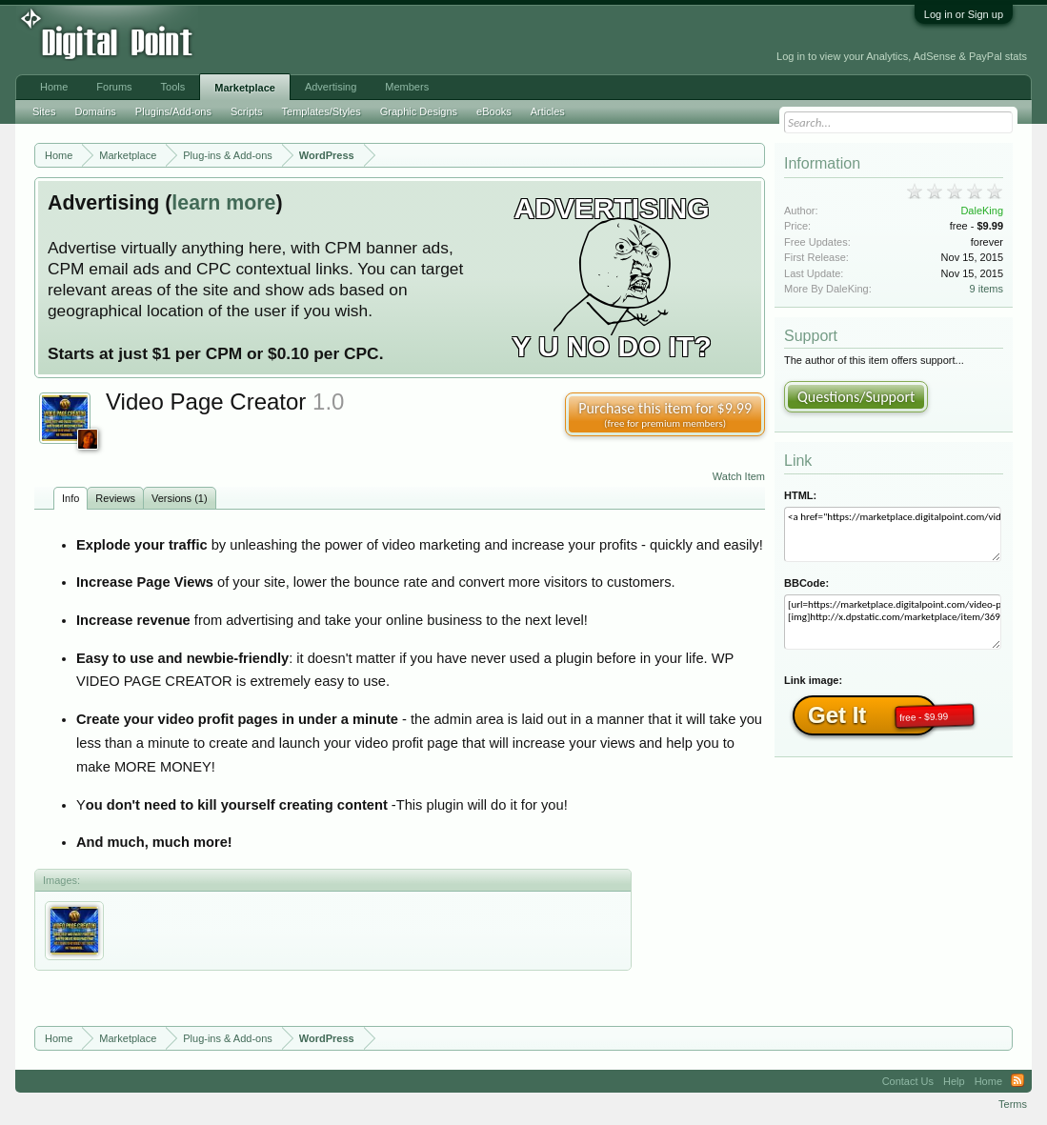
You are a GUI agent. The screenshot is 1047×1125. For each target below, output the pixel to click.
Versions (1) (179, 498)
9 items (986, 288)
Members (407, 86)
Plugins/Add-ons (173, 111)
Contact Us (908, 1081)
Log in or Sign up (963, 14)
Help (954, 1081)
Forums (113, 86)
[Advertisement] (429, 40)
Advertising (330, 86)
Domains (94, 111)
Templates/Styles (321, 111)
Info (70, 498)
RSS (1017, 1081)
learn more (223, 202)
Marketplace (244, 87)
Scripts (247, 111)
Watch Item (739, 476)
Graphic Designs (418, 111)
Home (54, 86)
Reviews (115, 498)
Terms (1012, 1104)
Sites (43, 111)
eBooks (494, 111)
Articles (548, 111)
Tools (173, 86)
